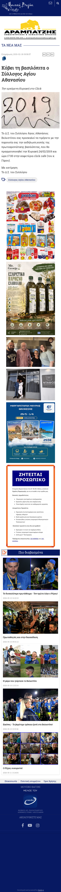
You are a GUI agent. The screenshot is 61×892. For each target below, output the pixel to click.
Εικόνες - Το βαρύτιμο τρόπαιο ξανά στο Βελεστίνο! (28, 724)
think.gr (41, 890)
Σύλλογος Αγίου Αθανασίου (21, 179)
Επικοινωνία (11, 781)
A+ (44, 54)
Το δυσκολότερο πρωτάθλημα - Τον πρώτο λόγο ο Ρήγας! (30, 593)
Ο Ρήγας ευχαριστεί (12, 768)
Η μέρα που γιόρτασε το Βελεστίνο (20, 681)
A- (48, 54)
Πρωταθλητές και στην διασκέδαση (20, 637)
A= (52, 54)
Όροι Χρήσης (50, 781)
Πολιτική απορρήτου (30, 781)
